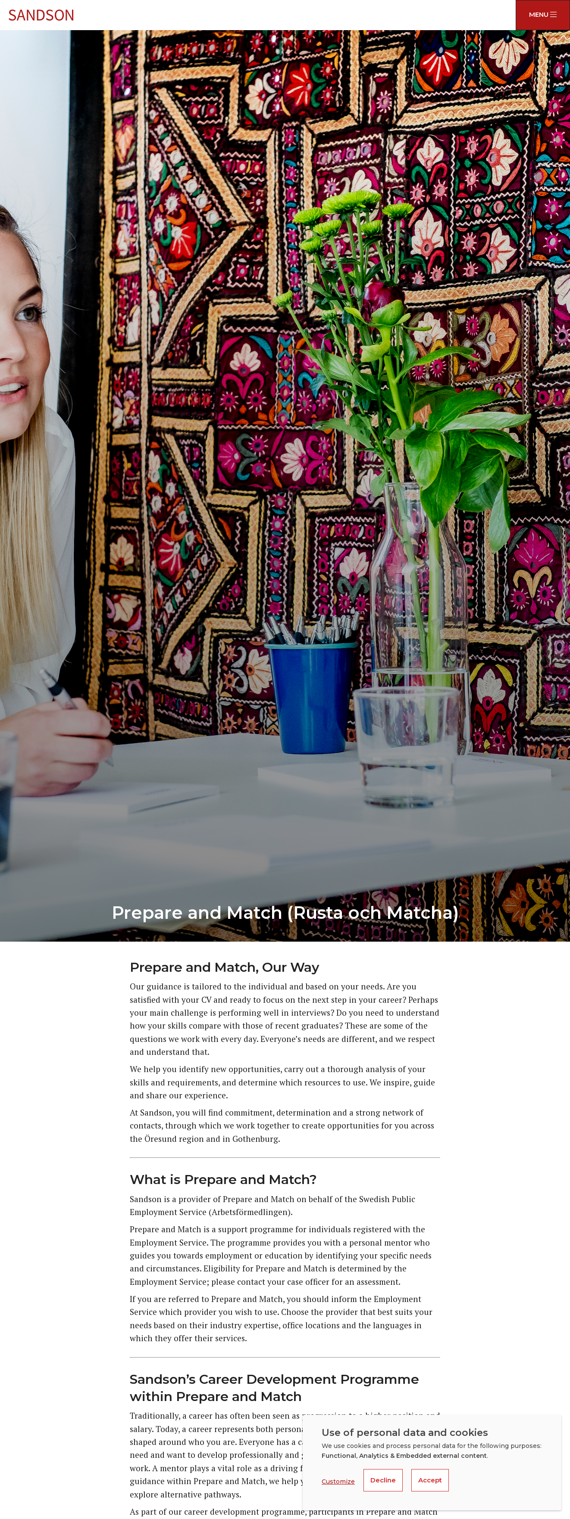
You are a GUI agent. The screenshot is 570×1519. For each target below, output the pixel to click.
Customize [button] (338, 1481)
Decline (383, 1480)
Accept (430, 1480)
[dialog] (432, 1462)
